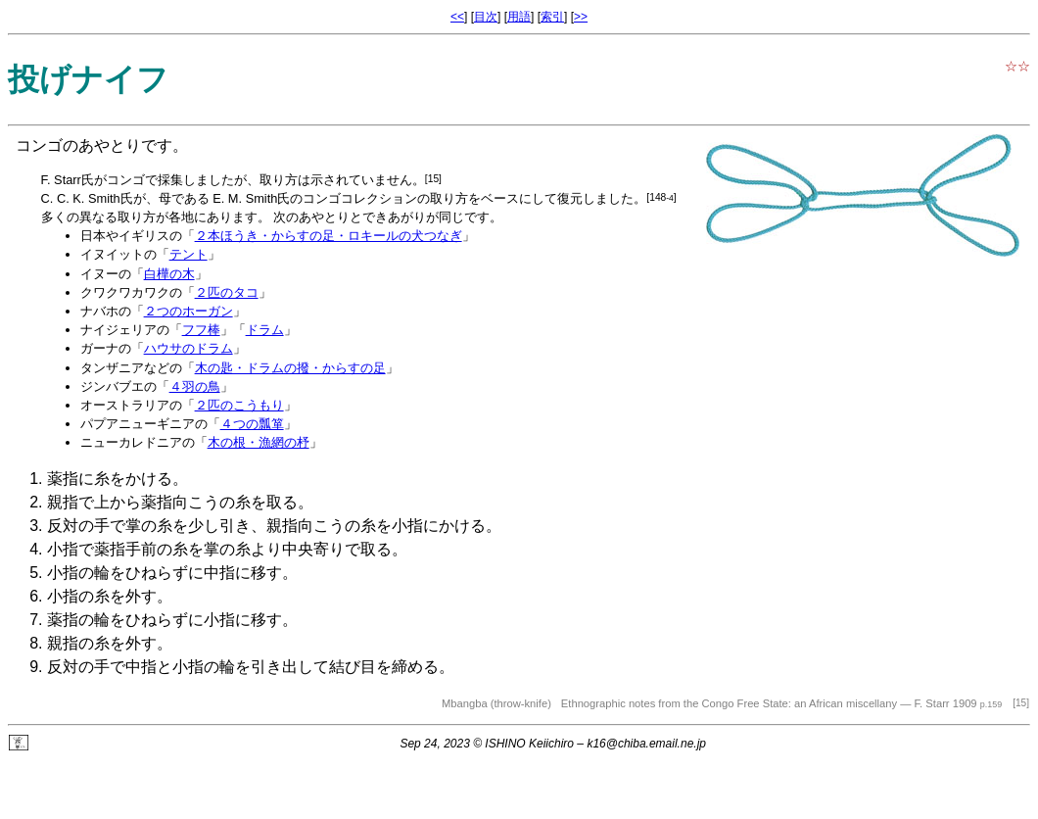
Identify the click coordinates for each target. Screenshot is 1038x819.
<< (457, 17)
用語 (519, 17)
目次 (485, 17)
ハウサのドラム (188, 348)
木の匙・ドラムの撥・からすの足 (290, 368)
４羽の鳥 (194, 386)
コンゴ (39, 145)
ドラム (265, 329)
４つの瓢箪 (252, 423)
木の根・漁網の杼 (258, 442)
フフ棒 (201, 329)
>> (581, 17)
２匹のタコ (227, 292)
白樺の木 (169, 273)
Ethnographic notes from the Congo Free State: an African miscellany (729, 703)
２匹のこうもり (239, 405)
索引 (552, 17)
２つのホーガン (188, 311)
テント (188, 254)
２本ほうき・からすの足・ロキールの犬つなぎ (328, 235)
